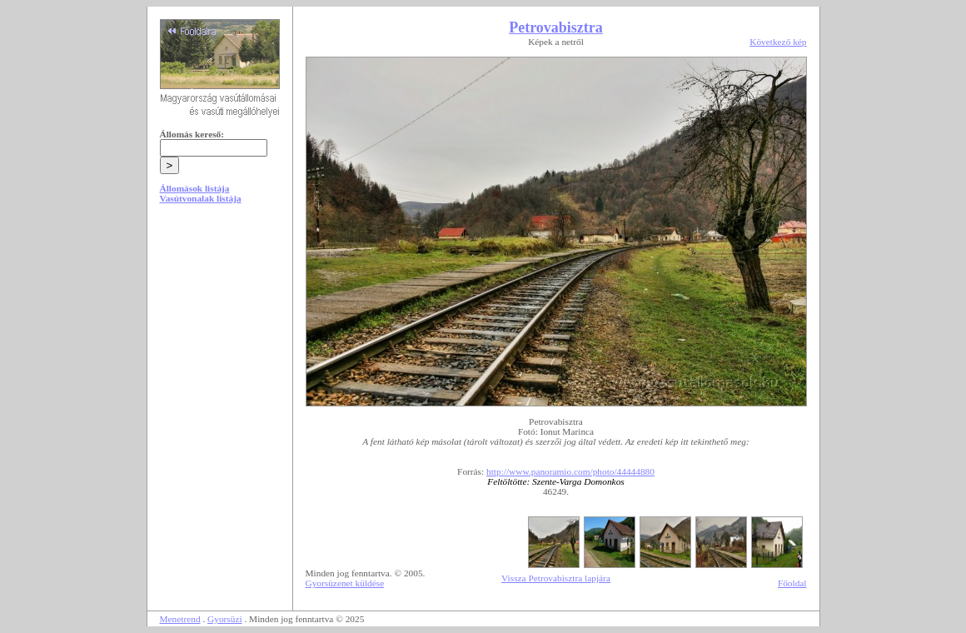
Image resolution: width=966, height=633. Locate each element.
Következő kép (777, 42)
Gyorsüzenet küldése (345, 583)
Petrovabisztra (556, 27)
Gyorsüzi (224, 619)
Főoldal (792, 583)
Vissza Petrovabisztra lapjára (555, 578)
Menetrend (180, 619)
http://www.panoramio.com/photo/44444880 (570, 471)
